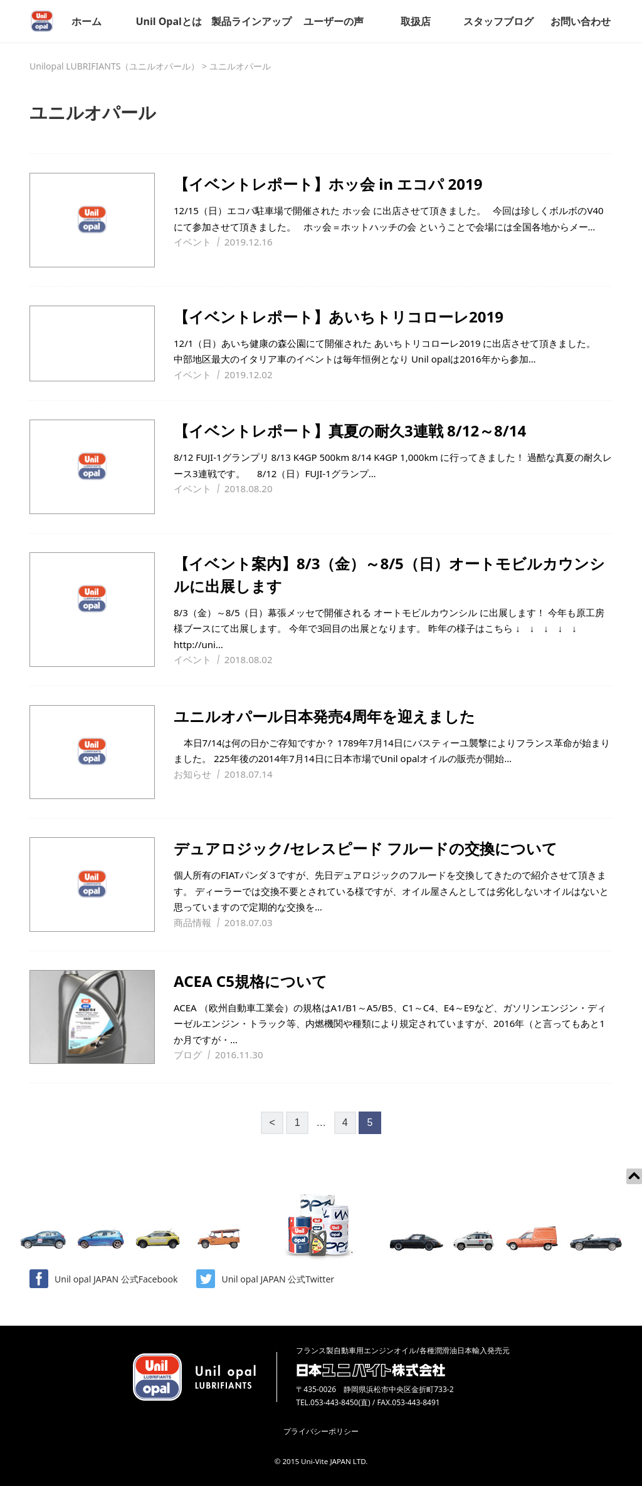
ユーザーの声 (333, 21)
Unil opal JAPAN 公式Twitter (265, 1278)
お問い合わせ (580, 21)
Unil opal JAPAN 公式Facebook (103, 1278)
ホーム (86, 21)
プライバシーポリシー (321, 1431)
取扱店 (416, 21)
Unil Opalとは (168, 21)
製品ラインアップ (251, 21)
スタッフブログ (498, 21)
